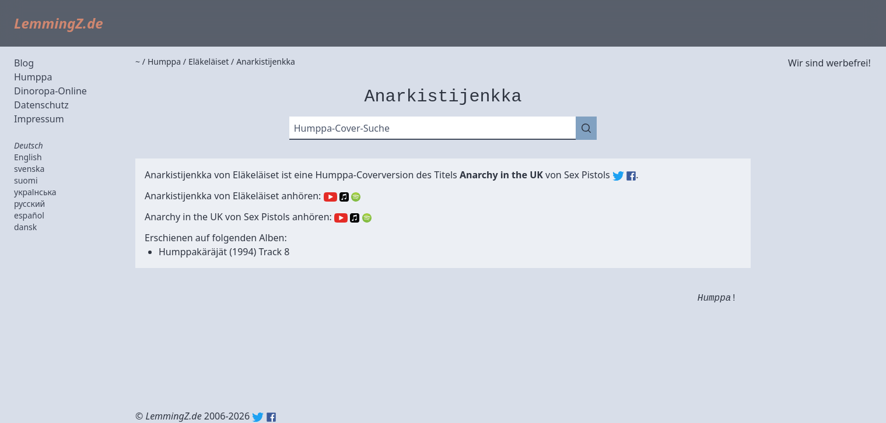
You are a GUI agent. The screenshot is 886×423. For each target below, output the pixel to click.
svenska (29, 168)
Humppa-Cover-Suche (342, 128)
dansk (25, 226)
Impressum (39, 118)
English (28, 157)
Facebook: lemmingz (271, 417)
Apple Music (344, 197)
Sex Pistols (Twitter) (618, 176)
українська (35, 192)
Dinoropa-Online (50, 90)
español (29, 215)
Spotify (355, 197)
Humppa (33, 76)
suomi (26, 180)
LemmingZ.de (58, 23)
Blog (24, 63)
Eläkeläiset (256, 174)
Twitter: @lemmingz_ (258, 417)
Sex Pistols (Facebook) (631, 176)
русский (29, 203)
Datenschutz (41, 104)
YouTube (330, 197)
